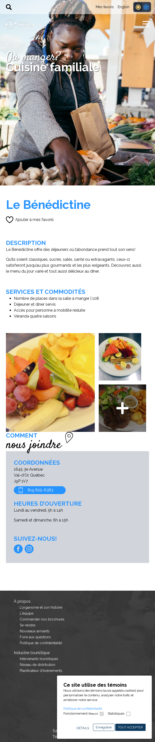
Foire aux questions (35, 637)
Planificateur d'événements (41, 671)
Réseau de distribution (37, 665)
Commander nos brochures (42, 619)
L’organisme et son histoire (41, 607)
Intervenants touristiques (39, 659)
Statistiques (116, 713)
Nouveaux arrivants (35, 631)
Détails (83, 728)
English (123, 7)
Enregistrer (104, 727)
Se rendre (27, 625)
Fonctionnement (80, 713)
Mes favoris (105, 7)
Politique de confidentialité (82, 708)
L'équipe (26, 613)
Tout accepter (130, 727)
